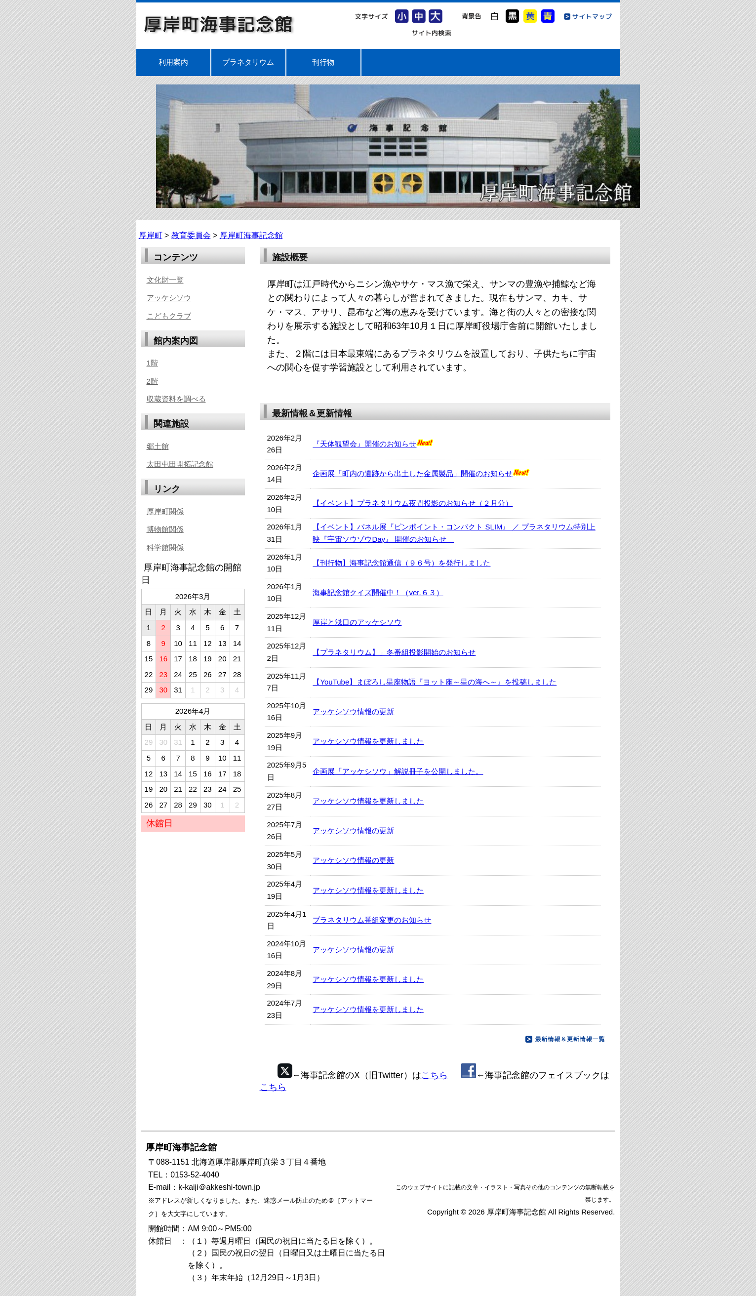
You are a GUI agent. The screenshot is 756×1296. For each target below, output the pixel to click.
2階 (152, 381)
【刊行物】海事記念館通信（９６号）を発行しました (401, 563)
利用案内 (173, 62)
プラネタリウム (248, 62)
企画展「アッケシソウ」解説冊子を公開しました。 (398, 771)
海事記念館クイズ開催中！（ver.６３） (378, 592)
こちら (434, 1075)
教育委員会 (191, 235)
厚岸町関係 (165, 511)
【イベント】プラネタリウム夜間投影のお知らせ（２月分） (413, 503)
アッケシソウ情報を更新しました (368, 741)
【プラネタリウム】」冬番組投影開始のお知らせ (394, 652)
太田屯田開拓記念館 (180, 464)
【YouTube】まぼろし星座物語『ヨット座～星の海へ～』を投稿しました (435, 682)
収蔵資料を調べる (176, 399)
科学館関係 (165, 547)
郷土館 (158, 446)
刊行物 (323, 62)
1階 (152, 363)
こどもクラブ (169, 316)
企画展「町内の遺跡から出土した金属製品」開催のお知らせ (413, 473)
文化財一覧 (165, 280)
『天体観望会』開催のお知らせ (364, 444)
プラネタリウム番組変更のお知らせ (372, 920)
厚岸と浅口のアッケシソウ (357, 622)
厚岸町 (150, 235)
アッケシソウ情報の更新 (353, 711)
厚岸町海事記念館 (219, 24)
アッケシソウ (169, 297)
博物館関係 (165, 529)
